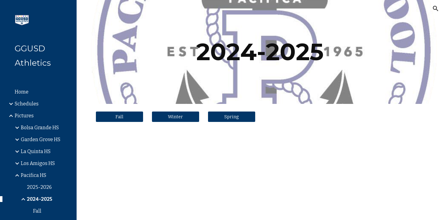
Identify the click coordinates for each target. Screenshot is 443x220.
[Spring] (231, 116)
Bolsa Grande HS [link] (40, 127)
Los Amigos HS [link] (38, 163)
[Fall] (119, 116)
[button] (435, 8)
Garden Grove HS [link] (40, 139)
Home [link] (21, 92)
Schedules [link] (27, 104)
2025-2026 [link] (39, 187)
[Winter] (175, 116)
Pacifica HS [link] (33, 175)
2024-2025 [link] (39, 199)
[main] (260, 52)
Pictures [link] (24, 116)
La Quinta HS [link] (36, 151)
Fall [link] (37, 211)
